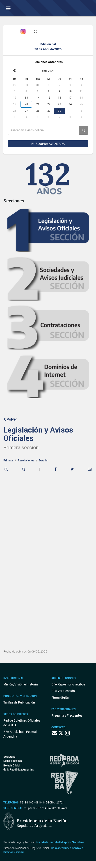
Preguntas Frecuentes (66, 715)
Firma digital (60, 697)
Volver (10, 419)
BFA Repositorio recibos (68, 684)
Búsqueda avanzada (48, 143)
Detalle (43, 460)
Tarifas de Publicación (19, 702)
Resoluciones (26, 460)
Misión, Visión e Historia (20, 684)
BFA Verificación (63, 691)
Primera (8, 460)
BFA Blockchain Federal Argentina (20, 733)
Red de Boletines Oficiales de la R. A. (21, 722)
